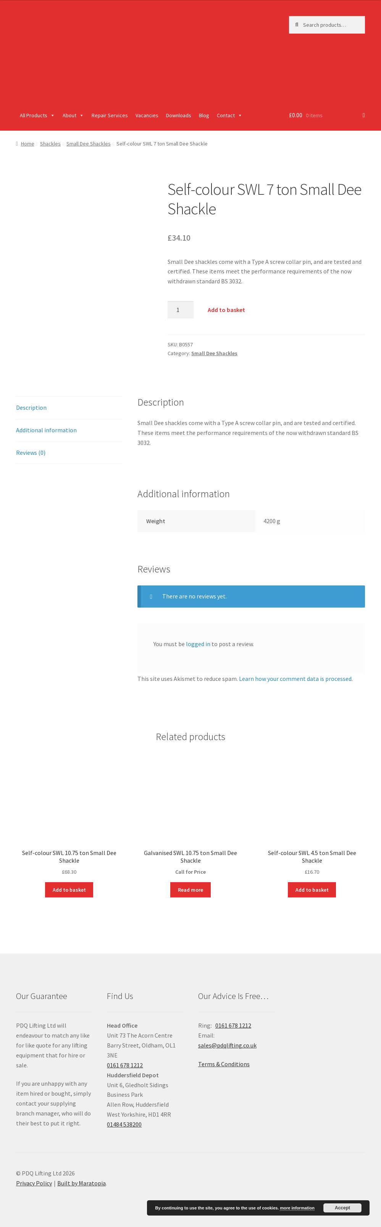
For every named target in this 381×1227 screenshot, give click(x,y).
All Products (37, 115)
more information (297, 1208)
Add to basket (226, 310)
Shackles (50, 143)
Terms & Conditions (224, 1064)
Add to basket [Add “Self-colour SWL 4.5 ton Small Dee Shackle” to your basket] (312, 889)
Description (31, 407)
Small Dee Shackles (88, 143)
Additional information (46, 430)
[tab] (69, 408)
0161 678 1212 (125, 1065)
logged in (198, 644)
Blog (204, 115)
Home (27, 143)
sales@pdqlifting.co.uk (227, 1045)
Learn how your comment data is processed (295, 678)
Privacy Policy (34, 1183)
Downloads (178, 115)
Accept (342, 1208)
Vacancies (147, 115)
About (73, 115)
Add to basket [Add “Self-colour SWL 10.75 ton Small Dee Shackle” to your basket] (69, 889)
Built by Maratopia (81, 1183)
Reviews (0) (30, 452)
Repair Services (110, 115)
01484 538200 (124, 1124)
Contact (229, 115)
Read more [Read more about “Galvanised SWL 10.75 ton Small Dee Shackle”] (190, 889)
